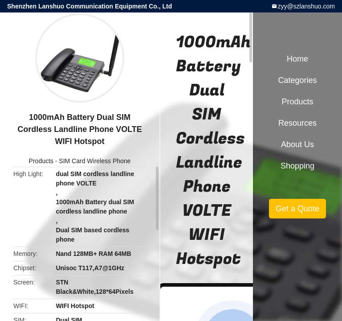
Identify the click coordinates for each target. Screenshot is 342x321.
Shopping (297, 165)
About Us (297, 144)
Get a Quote (297, 208)
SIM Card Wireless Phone (94, 161)
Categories (297, 80)
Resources (297, 123)
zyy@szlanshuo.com (306, 6)
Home (297, 58)
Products (41, 161)
